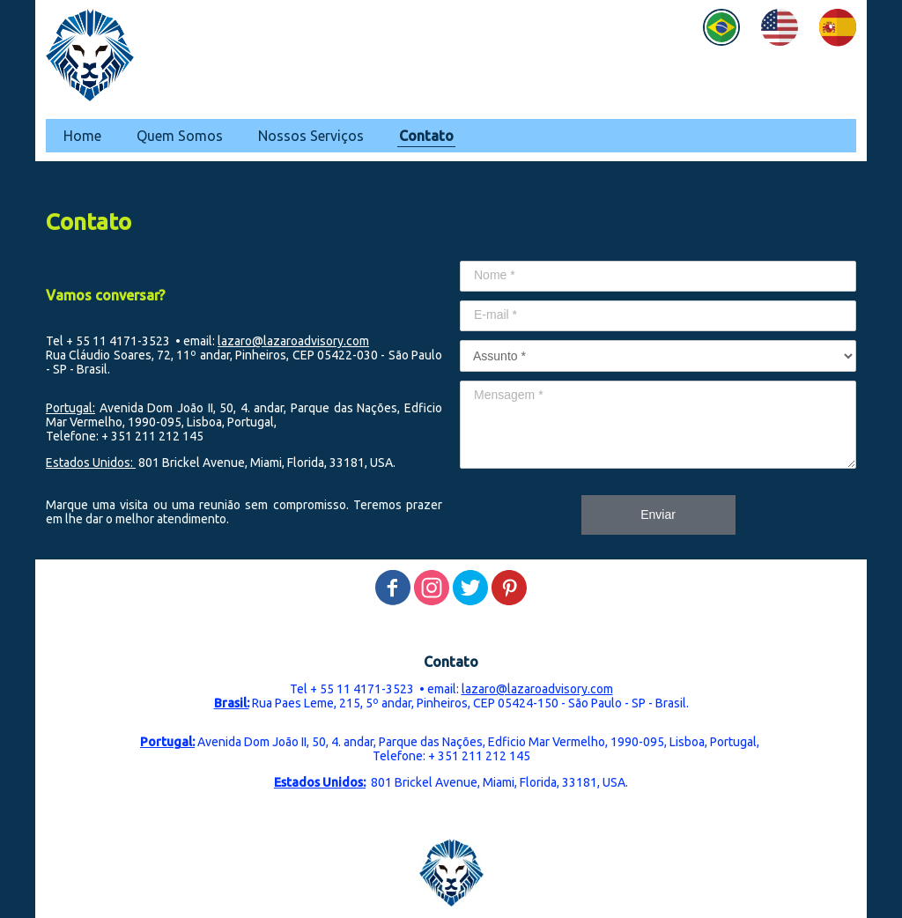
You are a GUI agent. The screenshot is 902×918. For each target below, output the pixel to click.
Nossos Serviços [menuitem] (311, 136)
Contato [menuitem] (426, 136)
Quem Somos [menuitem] (180, 136)
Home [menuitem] (82, 136)
